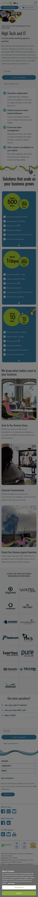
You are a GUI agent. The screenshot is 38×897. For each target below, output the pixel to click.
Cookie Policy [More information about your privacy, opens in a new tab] (11, 883)
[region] (19, 881)
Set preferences (19, 887)
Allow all (19, 893)
